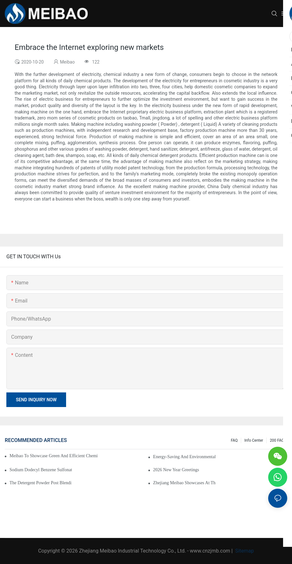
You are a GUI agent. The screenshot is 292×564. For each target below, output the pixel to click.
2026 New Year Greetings (176, 469)
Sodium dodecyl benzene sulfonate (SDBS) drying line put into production (41, 469)
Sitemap (244, 551)
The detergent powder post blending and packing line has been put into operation (41, 482)
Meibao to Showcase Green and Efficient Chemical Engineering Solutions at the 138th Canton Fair (54, 455)
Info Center (253, 440)
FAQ (234, 440)
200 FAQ (277, 440)
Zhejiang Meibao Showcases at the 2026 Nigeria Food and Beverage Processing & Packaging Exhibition (184, 482)
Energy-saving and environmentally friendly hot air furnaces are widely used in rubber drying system (184, 456)
